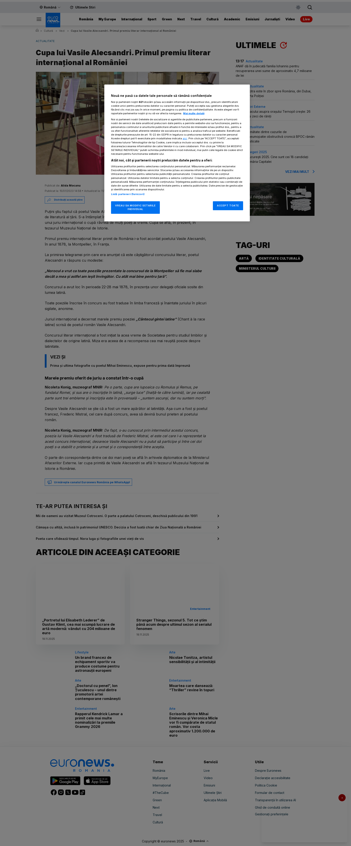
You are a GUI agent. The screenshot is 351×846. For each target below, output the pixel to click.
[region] (177, 153)
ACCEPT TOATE (228, 205)
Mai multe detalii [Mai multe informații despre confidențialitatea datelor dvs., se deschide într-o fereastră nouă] (193, 113)
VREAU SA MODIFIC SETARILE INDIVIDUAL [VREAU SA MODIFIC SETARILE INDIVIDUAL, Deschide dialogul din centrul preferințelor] (135, 207)
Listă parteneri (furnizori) (128, 194)
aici (185, 138)
